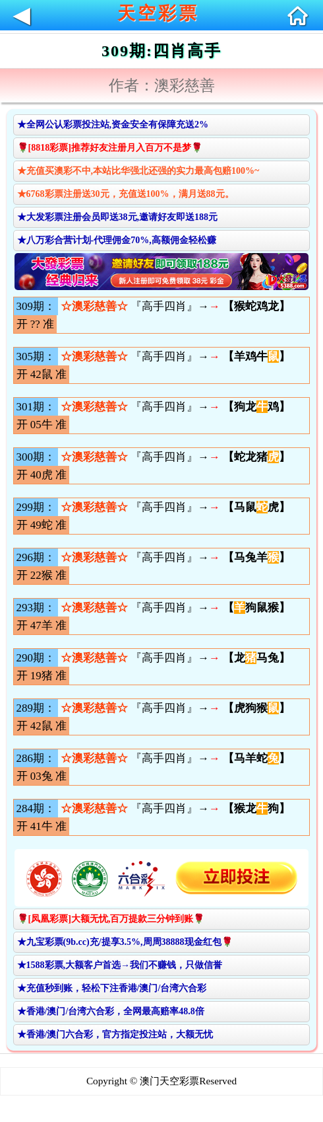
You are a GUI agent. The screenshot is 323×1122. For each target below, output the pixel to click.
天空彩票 (158, 13)
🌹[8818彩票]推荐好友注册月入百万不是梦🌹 (109, 148)
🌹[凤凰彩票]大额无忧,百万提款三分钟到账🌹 (111, 919)
